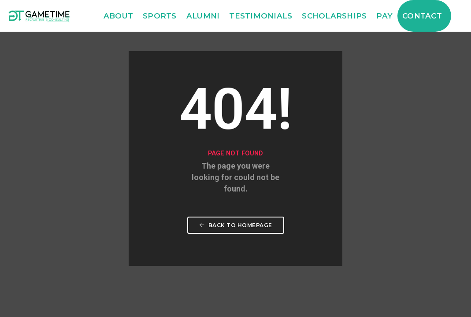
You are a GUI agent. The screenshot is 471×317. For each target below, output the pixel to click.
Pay (384, 15)
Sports (160, 15)
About (118, 15)
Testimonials (260, 15)
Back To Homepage (235, 225)
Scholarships (334, 15)
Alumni (203, 15)
